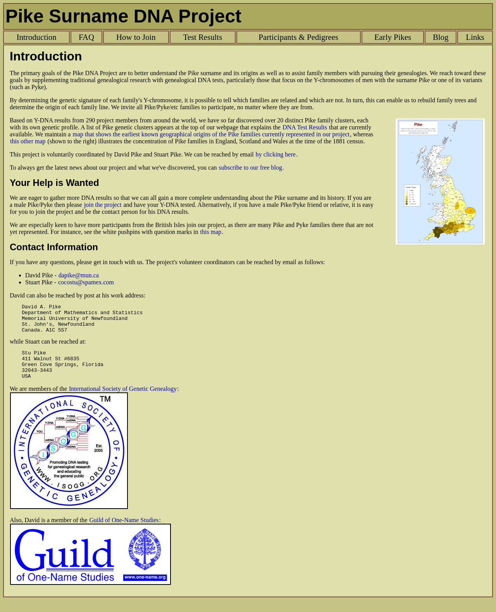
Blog (440, 37)
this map (211, 232)
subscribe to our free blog (250, 167)
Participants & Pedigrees (298, 37)
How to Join (136, 37)
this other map (28, 141)
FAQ (86, 37)
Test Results (202, 37)
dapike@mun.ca (79, 275)
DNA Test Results (304, 127)
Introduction (37, 37)
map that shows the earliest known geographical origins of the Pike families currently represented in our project (210, 134)
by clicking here (276, 154)
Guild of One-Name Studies (123, 531)
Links (475, 37)
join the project (103, 204)
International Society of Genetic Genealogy (123, 400)
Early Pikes (392, 37)
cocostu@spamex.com (86, 282)
